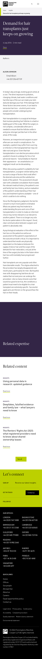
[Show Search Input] (31, 4)
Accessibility (7, 613)
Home (4, 10)
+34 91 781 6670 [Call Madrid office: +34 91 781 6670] (28, 551)
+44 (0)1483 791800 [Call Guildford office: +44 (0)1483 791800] (10, 535)
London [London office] (6, 517)
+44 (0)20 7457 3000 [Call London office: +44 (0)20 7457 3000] (11, 520)
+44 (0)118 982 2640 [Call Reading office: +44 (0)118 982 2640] (11, 542)
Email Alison (11, 76)
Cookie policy (27, 609)
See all (21, 459)
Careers (6, 595)
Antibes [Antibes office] (6, 548)
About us (6, 592)
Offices (5, 582)
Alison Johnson (9, 72)
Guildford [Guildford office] (8, 532)
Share (6, 48)
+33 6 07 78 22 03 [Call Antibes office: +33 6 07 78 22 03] (9, 551)
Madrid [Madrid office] (25, 548)
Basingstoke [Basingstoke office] (28, 517)
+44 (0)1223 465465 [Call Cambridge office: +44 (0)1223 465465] (29, 527)
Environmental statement (11, 620)
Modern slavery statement (24, 617)
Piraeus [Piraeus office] (25, 556)
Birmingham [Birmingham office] (8, 525)
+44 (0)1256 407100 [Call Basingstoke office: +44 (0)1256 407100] (29, 520)
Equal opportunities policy (13, 598)
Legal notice (7, 609)
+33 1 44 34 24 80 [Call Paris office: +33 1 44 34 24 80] (9, 558)
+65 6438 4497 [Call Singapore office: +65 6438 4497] (8, 566)
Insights (11, 10)
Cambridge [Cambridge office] (27, 525)
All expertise (8, 589)
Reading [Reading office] (7, 540)
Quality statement (9, 617)
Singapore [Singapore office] (8, 563)
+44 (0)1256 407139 (14, 79)
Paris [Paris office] (5, 556)
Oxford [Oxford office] (25, 532)
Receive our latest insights (27, 483)
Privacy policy (17, 609)
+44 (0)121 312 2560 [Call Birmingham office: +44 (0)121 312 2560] (11, 527)
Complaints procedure (20, 613)
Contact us (32, 493)
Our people (7, 585)
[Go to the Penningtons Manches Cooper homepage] (9, 4)
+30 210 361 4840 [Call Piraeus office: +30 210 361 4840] (28, 558)
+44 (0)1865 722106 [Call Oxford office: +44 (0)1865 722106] (29, 535)
